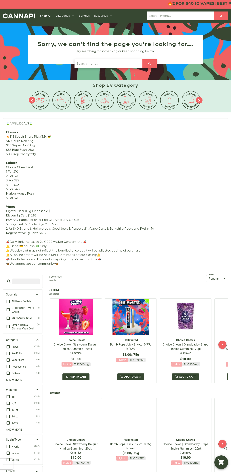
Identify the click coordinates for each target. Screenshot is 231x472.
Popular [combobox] (214, 278)
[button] (8, 281)
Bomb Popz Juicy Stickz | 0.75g (131, 341)
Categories (65, 16)
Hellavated (131, 337)
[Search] (221, 15)
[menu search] (26, 281)
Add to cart (75, 372)
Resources (103, 16)
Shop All (45, 15)
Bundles (84, 15)
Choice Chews (75, 337)
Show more (14, 379)
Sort (212, 274)
